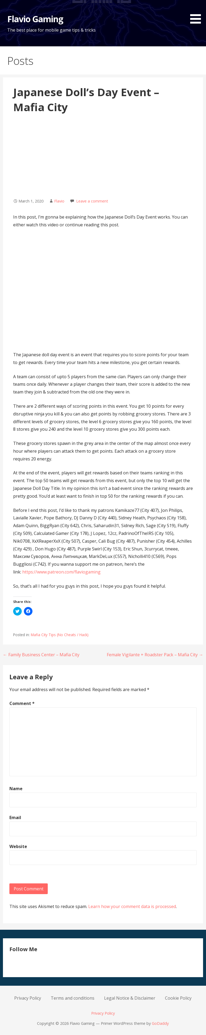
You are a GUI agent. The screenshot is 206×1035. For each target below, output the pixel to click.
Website (18, 846)
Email (15, 817)
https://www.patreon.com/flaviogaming (61, 572)
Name (16, 789)
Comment (22, 703)
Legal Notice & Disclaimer (129, 998)
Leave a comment (92, 201)
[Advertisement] (103, 155)
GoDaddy (160, 1023)
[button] (197, 12)
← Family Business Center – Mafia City (41, 655)
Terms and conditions (72, 998)
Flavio (59, 201)
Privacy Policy (27, 998)
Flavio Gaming (35, 19)
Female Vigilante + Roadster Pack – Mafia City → (155, 655)
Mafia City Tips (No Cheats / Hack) (60, 634)
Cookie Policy (178, 998)
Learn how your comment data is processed (132, 906)
